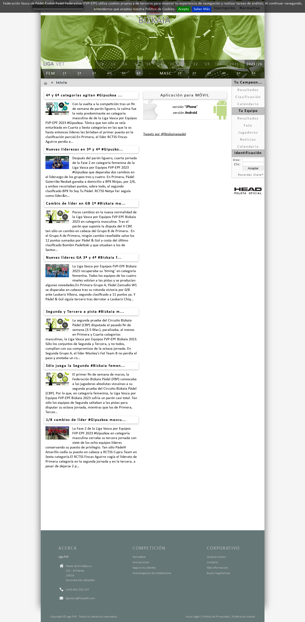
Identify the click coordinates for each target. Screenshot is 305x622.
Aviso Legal (192, 616)
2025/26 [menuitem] (254, 64)
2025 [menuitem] (234, 64)
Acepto (183, 9)
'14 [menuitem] (101, 64)
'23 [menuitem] (207, 64)
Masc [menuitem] (166, 73)
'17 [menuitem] (136, 64)
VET (60, 64)
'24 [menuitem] (219, 64)
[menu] (171, 64)
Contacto (212, 562)
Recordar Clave (250, 175)
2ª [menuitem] (79, 73)
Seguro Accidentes (144, 567)
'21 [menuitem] (183, 64)
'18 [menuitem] (148, 64)
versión (185, 113)
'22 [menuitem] (195, 64)
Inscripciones (141, 562)
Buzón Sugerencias (218, 573)
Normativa (139, 557)
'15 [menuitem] (113, 64)
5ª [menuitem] (124, 73)
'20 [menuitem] (171, 64)
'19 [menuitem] (160, 64)
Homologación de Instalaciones (152, 573)
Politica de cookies (243, 616)
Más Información (217, 567)
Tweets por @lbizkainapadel (164, 134)
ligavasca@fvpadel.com (80, 598)
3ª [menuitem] (94, 73)
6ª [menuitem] (139, 73)
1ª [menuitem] (65, 73)
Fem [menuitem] (50, 73)
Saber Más (202, 9)
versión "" (185, 107)
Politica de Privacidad (215, 616)
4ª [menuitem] (109, 73)
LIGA (48, 64)
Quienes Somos (216, 557)
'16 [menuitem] (124, 64)
